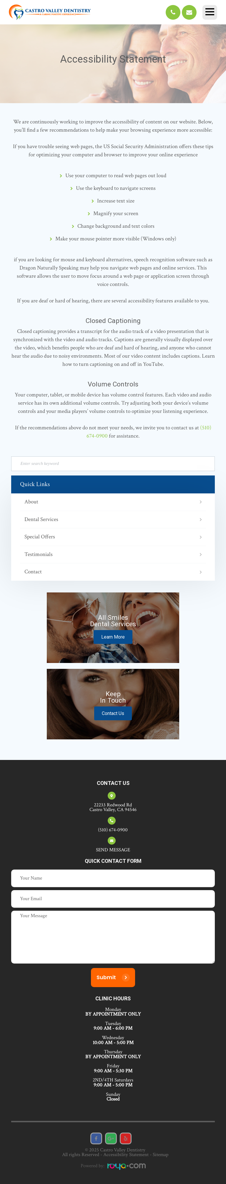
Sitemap (160, 1154)
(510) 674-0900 (113, 830)
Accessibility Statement (126, 1154)
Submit (106, 977)
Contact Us (113, 713)
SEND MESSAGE (113, 850)
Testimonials (38, 554)
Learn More (113, 637)
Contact (33, 572)
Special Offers (39, 537)
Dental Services (41, 519)
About (31, 502)
